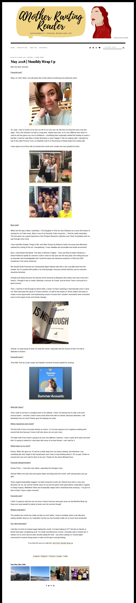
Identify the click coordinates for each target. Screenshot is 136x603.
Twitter (65, 556)
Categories (43, 47)
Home (13, 47)
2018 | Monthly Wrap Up (64, 543)
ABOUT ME (33, 47)
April (54, 543)
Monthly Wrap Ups (18, 57)
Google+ (59, 556)
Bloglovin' (44, 556)
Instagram (36, 556)
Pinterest (52, 556)
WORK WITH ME (22, 47)
